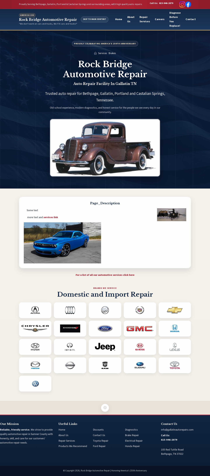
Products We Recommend (72, 446)
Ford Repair (99, 446)
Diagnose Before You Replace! (175, 19)
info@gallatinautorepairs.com (177, 430)
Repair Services (145, 19)
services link (50, 217)
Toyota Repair (100, 441)
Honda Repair (132, 446)
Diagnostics (131, 430)
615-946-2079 (166, 3)
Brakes (112, 53)
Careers (159, 19)
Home (118, 19)
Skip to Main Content (94, 19)
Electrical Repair (134, 441)
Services (102, 53)
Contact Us (99, 435)
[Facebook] (105, 408)
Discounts (98, 430)
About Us (131, 19)
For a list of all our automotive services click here (105, 275)
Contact (191, 19)
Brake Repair (132, 435)
